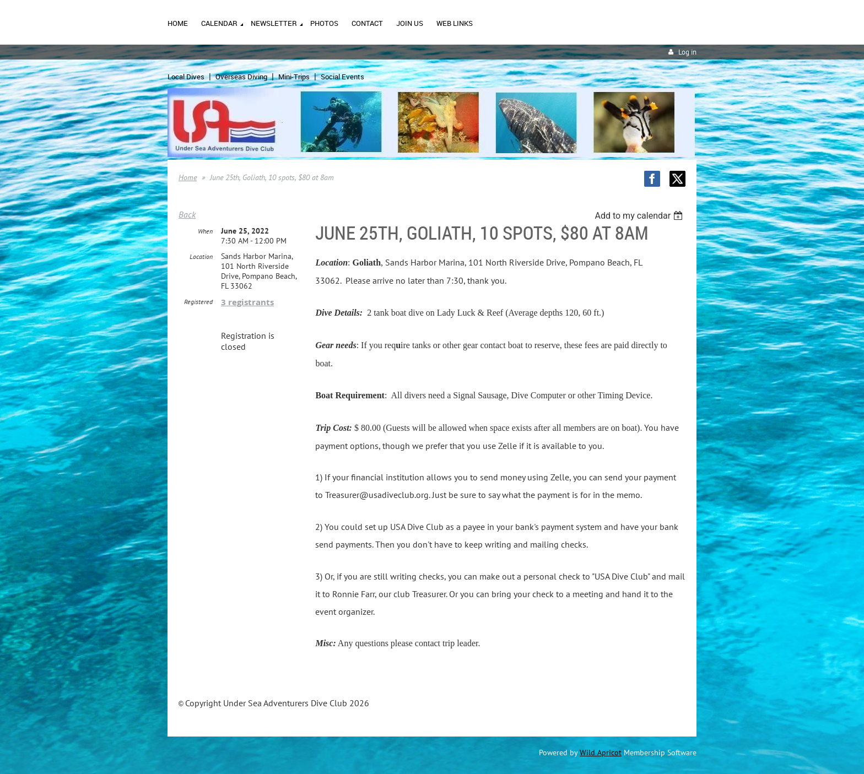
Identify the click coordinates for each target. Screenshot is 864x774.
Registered (198, 301)
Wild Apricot (601, 752)
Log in (687, 52)
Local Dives (186, 77)
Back (187, 214)
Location (201, 256)
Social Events (342, 77)
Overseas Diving (241, 77)
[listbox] (640, 216)
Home (188, 177)
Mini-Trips (294, 77)
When (205, 231)
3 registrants (247, 302)
